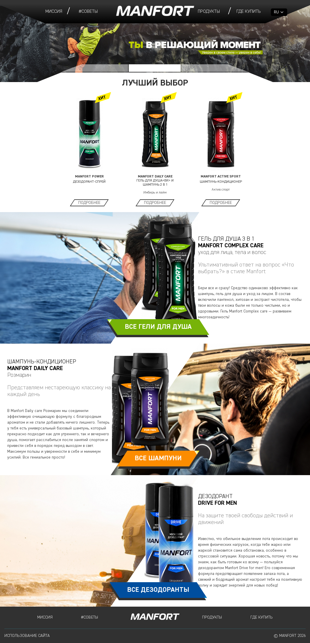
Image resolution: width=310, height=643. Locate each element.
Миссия (53, 11)
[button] (94, 68)
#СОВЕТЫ (88, 11)
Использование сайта (27, 636)
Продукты (209, 11)
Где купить (248, 11)
